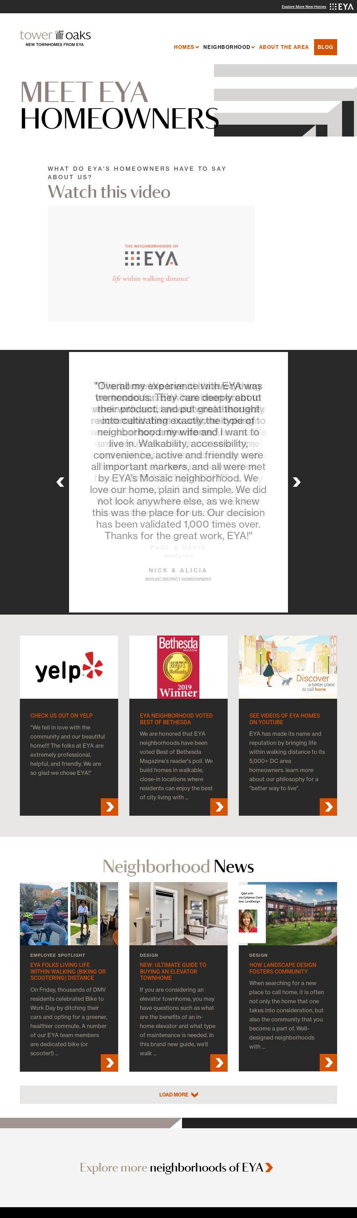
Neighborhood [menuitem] (227, 47)
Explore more (171, 1167)
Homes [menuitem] (184, 47)
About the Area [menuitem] (284, 47)
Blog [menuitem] (326, 47)
